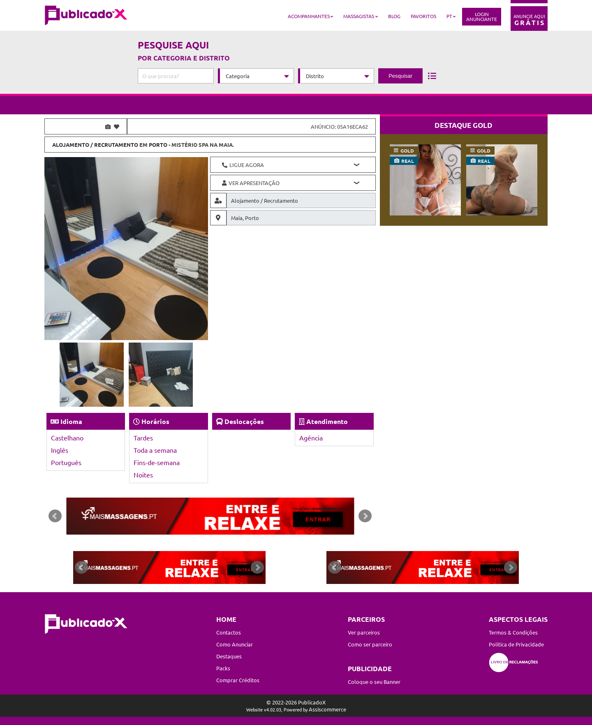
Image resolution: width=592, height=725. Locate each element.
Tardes (143, 437)
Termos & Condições (513, 632)
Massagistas (358, 16)
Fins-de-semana (157, 462)
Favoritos (423, 16)
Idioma (71, 421)
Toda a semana (155, 450)
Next (365, 516)
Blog (394, 16)
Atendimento (327, 421)
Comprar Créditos (237, 679)
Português (66, 462)
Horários (155, 421)
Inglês (59, 450)
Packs (223, 668)
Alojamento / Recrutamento (95, 144)
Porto (158, 144)
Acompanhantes (309, 16)
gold (407, 150)
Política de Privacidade (516, 644)
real (407, 161)
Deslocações (244, 421)
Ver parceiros (364, 632)
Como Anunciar (234, 644)
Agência (311, 437)
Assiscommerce (327, 709)
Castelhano (67, 437)
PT (449, 16)
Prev (55, 516)
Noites (143, 474)
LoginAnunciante (481, 16)
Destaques (229, 656)
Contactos (228, 632)
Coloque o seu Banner (374, 681)
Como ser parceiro (370, 644)
